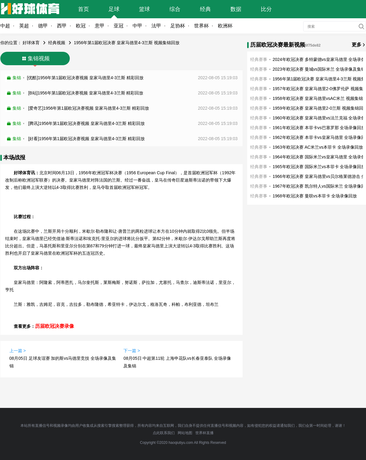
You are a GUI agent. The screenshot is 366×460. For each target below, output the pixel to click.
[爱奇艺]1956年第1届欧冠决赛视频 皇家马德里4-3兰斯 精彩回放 (88, 108)
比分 (266, 9)
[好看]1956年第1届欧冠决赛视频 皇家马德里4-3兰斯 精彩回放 (86, 138)
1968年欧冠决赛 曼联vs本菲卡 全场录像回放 (315, 195)
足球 (113, 9)
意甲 (100, 25)
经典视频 (56, 42)
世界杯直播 (204, 433)
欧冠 (81, 25)
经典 (205, 9)
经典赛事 (258, 59)
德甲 (43, 25)
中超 (5, 25)
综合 (174, 9)
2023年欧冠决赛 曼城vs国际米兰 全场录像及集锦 (319, 69)
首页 (83, 9)
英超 (24, 25)
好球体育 (31, 42)
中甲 (137, 25)
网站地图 (185, 433)
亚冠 (118, 25)
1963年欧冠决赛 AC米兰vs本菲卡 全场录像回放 (318, 147)
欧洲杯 (225, 25)
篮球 (144, 9)
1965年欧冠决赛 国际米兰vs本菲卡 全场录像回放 (319, 166)
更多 (356, 44)
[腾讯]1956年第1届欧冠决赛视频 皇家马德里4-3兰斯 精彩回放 (86, 123)
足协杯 (177, 25)
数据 (235, 9)
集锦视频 (39, 58)
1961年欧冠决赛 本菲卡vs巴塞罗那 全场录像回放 (319, 127)
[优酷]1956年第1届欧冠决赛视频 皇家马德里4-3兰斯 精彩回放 (85, 77)
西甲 (62, 25)
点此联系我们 (164, 433)
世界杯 (201, 25)
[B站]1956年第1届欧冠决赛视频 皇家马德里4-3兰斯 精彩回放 (85, 92)
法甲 (156, 25)
